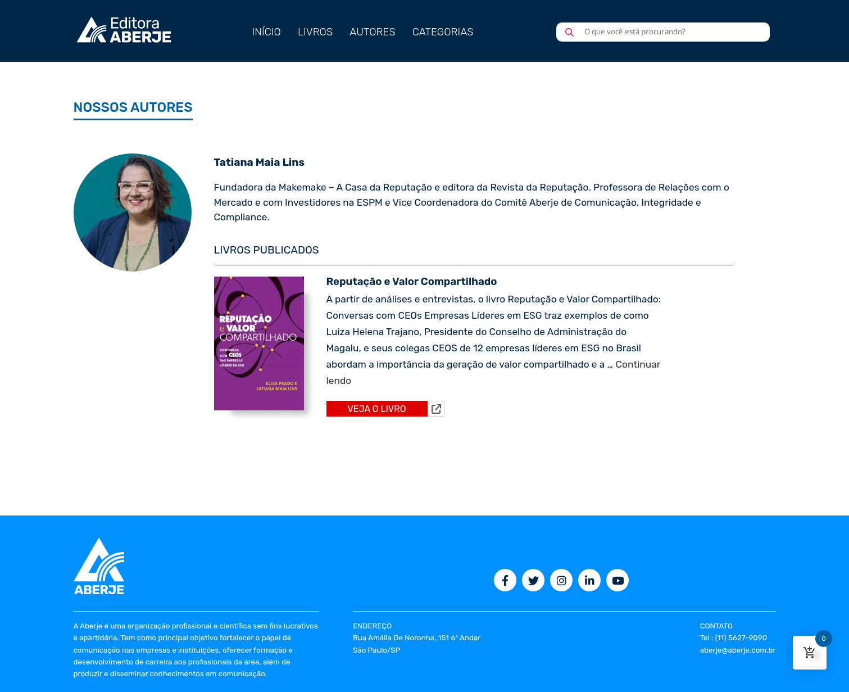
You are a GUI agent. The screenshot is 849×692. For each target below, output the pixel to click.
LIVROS (315, 32)
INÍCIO (266, 32)
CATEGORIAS (443, 32)
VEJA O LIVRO (376, 409)
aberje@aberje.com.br (738, 650)
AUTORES (372, 32)
